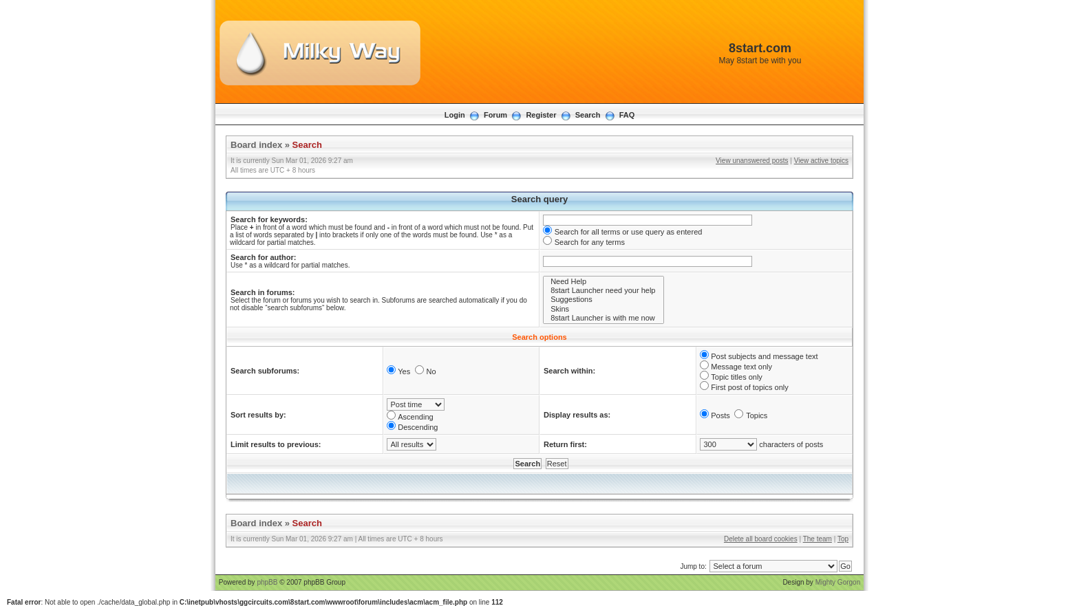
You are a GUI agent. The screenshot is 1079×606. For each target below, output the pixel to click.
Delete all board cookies (761, 539)
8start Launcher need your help (603, 290)
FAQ (627, 115)
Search (588, 115)
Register (541, 115)
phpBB (267, 582)
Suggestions (603, 299)
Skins (603, 309)
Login (455, 115)
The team (817, 539)
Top (842, 539)
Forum (495, 115)
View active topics (821, 160)
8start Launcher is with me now (603, 318)
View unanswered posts (752, 160)
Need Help (603, 281)
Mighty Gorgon (838, 582)
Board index (256, 145)
